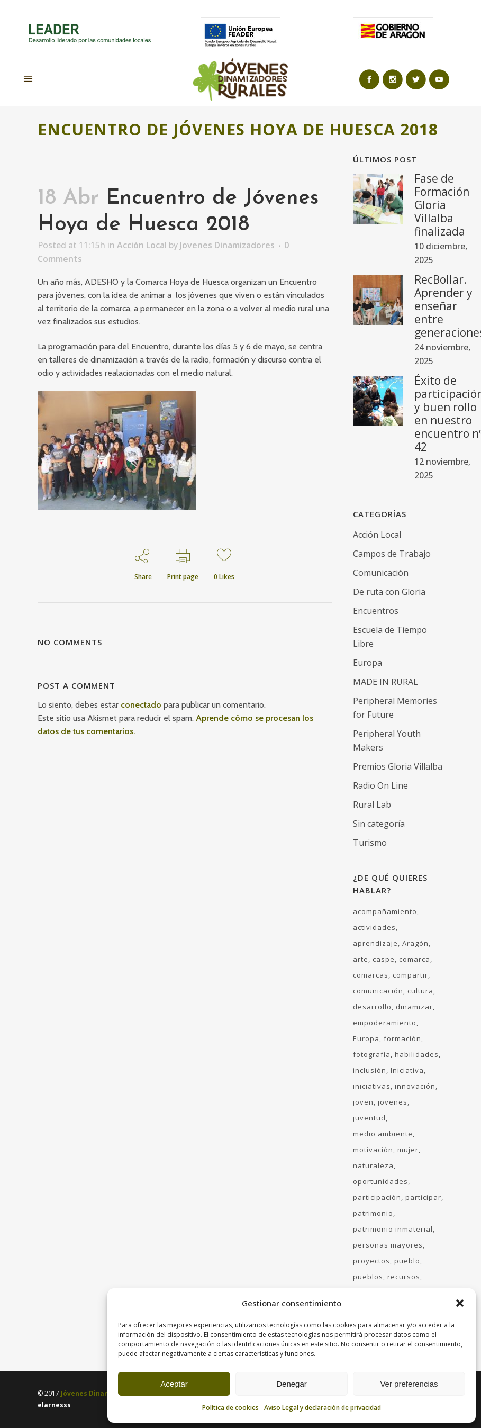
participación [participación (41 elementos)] (377, 1197)
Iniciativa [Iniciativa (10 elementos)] (407, 1070)
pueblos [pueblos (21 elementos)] (368, 1276)
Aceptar (174, 1383)
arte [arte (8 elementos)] (360, 959)
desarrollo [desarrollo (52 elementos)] (372, 1006)
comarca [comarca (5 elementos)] (414, 959)
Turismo (370, 842)
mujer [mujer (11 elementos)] (408, 1149)
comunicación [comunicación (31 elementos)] (378, 991)
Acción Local (142, 245)
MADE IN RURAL (385, 682)
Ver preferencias (409, 1383)
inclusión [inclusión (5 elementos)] (369, 1070)
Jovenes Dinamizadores (227, 245)
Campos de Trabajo (392, 553)
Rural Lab (372, 804)
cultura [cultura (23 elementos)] (420, 991)
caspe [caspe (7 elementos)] (384, 959)
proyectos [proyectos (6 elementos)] (371, 1261)
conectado (141, 705)
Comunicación (381, 573)
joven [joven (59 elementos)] (363, 1102)
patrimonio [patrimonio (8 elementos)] (373, 1213)
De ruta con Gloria (389, 592)
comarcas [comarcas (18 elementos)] (370, 975)
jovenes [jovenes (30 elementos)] (392, 1102)
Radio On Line (380, 785)
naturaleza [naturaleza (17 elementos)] (373, 1165)
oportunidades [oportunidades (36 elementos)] (380, 1181)
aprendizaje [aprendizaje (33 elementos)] (375, 943)
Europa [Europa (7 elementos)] (366, 1038)
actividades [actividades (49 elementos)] (374, 927)
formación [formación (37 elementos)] (402, 1038)
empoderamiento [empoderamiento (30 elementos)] (384, 1022)
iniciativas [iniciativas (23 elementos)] (372, 1086)
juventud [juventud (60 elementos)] (369, 1118)
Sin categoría (379, 823)
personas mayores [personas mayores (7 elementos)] (388, 1245)
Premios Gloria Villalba (397, 766)
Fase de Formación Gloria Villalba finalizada (441, 205)
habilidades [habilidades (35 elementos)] (417, 1054)
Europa (367, 662)
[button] (460, 1303)
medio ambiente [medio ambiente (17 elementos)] (383, 1133)
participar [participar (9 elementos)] (423, 1197)
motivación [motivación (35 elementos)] (373, 1149)
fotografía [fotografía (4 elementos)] (372, 1054)
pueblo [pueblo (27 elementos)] (407, 1261)
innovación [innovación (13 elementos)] (415, 1086)
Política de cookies (230, 1407)
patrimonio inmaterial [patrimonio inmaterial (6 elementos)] (393, 1229)
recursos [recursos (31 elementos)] (403, 1276)
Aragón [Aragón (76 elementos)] (415, 943)
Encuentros (375, 611)
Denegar (291, 1383)
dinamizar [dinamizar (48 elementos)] (414, 1006)
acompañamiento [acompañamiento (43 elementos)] (385, 911)
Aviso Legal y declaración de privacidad (322, 1407)
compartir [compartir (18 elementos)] (410, 975)
